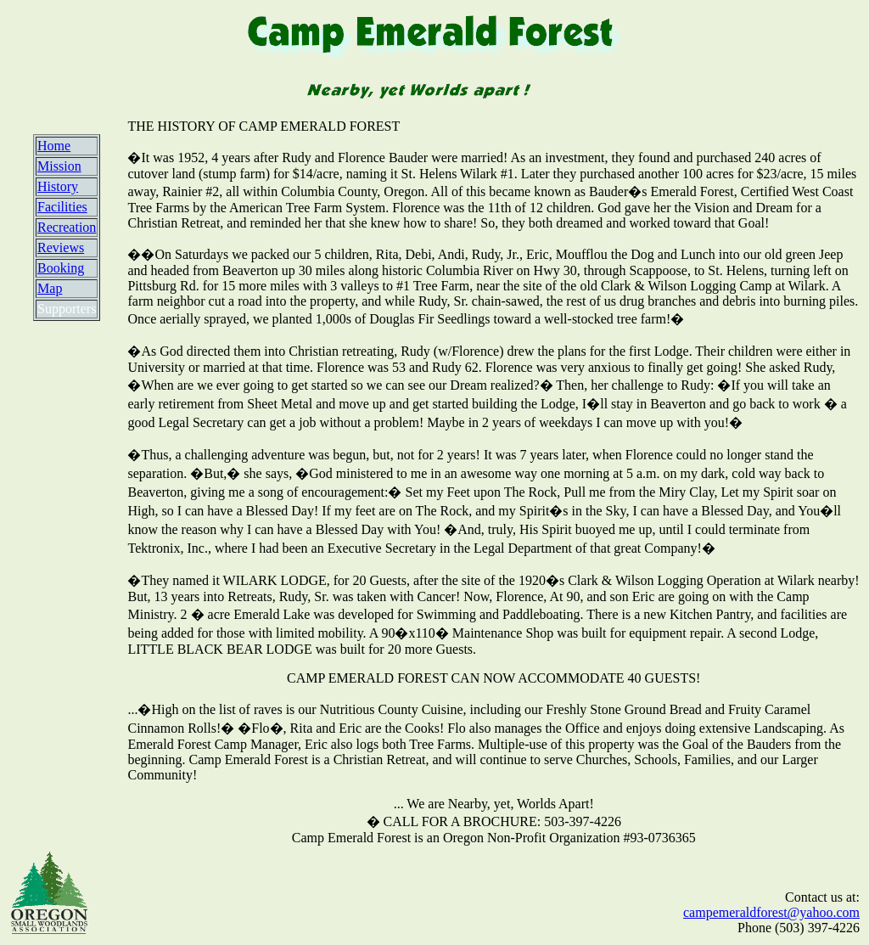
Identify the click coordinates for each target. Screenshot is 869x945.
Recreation (66, 227)
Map (49, 288)
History (57, 186)
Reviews (60, 247)
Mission (59, 166)
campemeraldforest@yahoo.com (771, 912)
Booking (60, 268)
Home (53, 145)
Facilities (62, 207)
